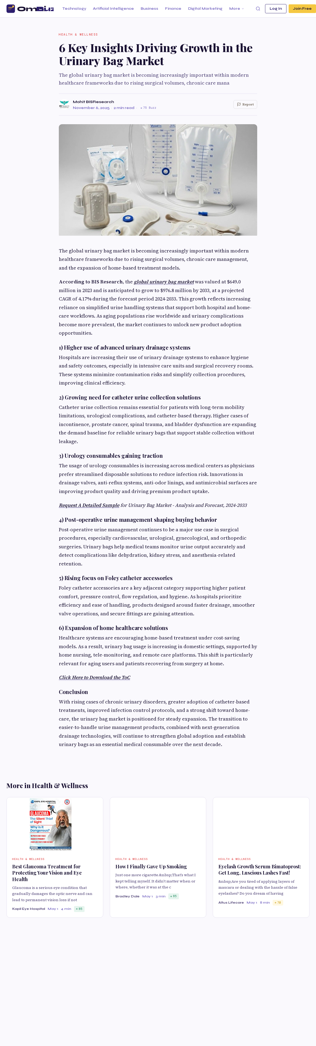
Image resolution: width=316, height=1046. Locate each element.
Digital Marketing (205, 9)
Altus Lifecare (231, 902)
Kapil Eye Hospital (28, 909)
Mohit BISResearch (93, 102)
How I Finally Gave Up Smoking (151, 866)
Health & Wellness (78, 34)
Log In (276, 9)
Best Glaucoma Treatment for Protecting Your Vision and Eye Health (47, 872)
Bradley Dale (127, 896)
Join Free (302, 9)
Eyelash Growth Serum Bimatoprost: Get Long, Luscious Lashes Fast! (259, 869)
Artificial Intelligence (113, 9)
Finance (173, 9)
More (236, 9)
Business (149, 9)
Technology (74, 9)
